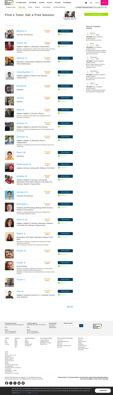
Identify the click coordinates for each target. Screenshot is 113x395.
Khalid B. (21, 86)
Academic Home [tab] (10, 7)
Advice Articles (82, 341)
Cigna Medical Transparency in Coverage (12, 372)
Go (81, 325)
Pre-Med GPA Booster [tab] (59, 7)
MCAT (16, 344)
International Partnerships (11, 364)
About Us (59, 347)
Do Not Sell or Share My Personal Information (93, 377)
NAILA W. (22, 219)
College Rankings (44, 340)
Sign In (97, 2)
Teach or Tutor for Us (10, 355)
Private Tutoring (82, 345)
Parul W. (21, 152)
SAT (6, 340)
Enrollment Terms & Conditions (13, 367)
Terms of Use (34, 392)
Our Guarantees (9, 366)
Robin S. (21, 233)
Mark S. (21, 109)
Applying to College (45, 342)
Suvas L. (21, 279)
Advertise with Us (9, 360)
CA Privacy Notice (73, 377)
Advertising (52, 326)
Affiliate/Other (52, 327)
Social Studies (28, 344)
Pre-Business (67, 2)
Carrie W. (22, 43)
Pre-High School (21, 2)
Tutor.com (59, 342)
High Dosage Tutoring (63, 341)
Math (26, 340)
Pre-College (32, 2)
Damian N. (22, 136)
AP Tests (7, 344)
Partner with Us (9, 359)
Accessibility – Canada (11, 370)
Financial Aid (43, 344)
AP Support (28, 345)
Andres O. (22, 123)
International (52, 324)
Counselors (81, 349)
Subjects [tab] (37, 7)
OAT (16, 347)
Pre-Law (49, 2)
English (27, 342)
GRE (16, 340)
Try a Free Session (96, 14)
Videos (80, 342)
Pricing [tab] (30, 7)
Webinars (80, 340)
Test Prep (59, 344)
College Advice (44, 341)
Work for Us (8, 356)
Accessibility (8, 369)
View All (70, 307)
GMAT (16, 341)
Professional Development (64, 345)
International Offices (83, 348)
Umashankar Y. (25, 72)
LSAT (16, 342)
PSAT (6, 342)
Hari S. (20, 291)
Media (6, 362)
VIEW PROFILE (65, 31)
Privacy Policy (24, 392)
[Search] (91, 3)
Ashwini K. (22, 192)
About (6, 353)
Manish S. (22, 58)
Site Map (105, 379)
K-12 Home (60, 340)
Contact (7, 363)
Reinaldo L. (23, 204)
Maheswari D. (24, 164)
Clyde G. (21, 262)
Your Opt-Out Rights (86, 379)
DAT (16, 345)
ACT (6, 341)
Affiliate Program (9, 357)
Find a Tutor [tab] (21, 7)
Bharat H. (22, 31)
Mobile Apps (81, 347)
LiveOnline (80, 344)
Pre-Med (41, 2)
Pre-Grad (57, 2)
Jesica (20, 98)
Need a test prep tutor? (91, 7)
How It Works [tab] (46, 7)
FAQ (6, 327)
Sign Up (104, 2)
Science (27, 341)
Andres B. (22, 176)
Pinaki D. (21, 250)
